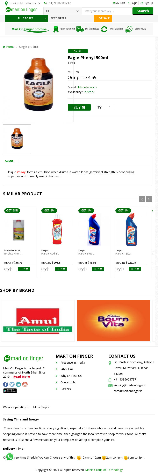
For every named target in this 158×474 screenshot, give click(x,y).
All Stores (31, 18)
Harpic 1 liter (123, 253)
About (10, 161)
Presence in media (70, 362)
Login (132, 3)
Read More (21, 376)
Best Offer (58, 18)
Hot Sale (103, 18)
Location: (20, 3)
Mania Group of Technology (104, 470)
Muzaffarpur (41, 407)
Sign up (147, 3)
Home (10, 47)
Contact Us (65, 382)
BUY (79, 107)
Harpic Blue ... (86, 253)
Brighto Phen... (13, 253)
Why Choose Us (69, 376)
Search (143, 10)
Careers (63, 389)
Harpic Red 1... (50, 253)
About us (64, 369)
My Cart (118, 3)
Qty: (99, 107)
